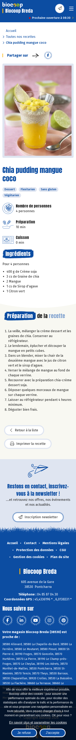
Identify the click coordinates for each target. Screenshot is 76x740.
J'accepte (52, 732)
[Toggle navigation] (71, 9)
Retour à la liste (24, 430)
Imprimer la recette (28, 444)
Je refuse (24, 732)
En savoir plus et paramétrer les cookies (38, 722)
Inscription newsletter (38, 517)
